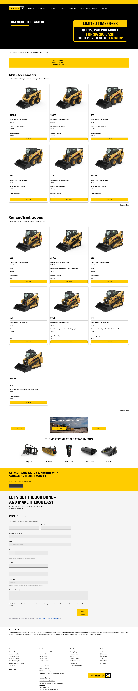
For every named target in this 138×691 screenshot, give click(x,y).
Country (11, 562)
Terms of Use (43, 658)
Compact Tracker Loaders (61, 62)
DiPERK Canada (74, 658)
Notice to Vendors (14, 652)
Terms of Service (53, 618)
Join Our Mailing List (14, 661)
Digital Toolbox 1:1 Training (16, 663)
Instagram (104, 654)
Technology (72, 8)
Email (10, 541)
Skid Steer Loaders (55, 62)
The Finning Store (75, 661)
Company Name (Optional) (15, 533)
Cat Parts (52, 8)
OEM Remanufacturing (76, 665)
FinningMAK (73, 663)
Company (104, 8)
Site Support (12, 665)
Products (31, 8)
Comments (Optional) (14, 590)
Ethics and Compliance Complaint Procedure (52, 673)
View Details (28, 139)
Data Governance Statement (47, 652)
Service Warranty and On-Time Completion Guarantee (51, 684)
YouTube (104, 661)
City (10, 571)
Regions (126, 8)
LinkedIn (104, 656)
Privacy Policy (42, 618)
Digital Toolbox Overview (88, 8)
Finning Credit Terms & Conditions (49, 689)
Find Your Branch (14, 658)
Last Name (44, 525)
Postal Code (12, 579)
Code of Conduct (44, 668)
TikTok (104, 663)
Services (62, 8)
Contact (120, 8)
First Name (12, 525)
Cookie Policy (43, 656)
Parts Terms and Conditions (47, 681)
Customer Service (14, 654)
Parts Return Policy (45, 687)
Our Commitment (44, 661)
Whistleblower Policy (45, 671)
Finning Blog (73, 652)
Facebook (104, 652)
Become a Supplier (14, 656)
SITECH (72, 656)
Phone (10, 550)
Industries (41, 8)
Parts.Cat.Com (74, 654)
